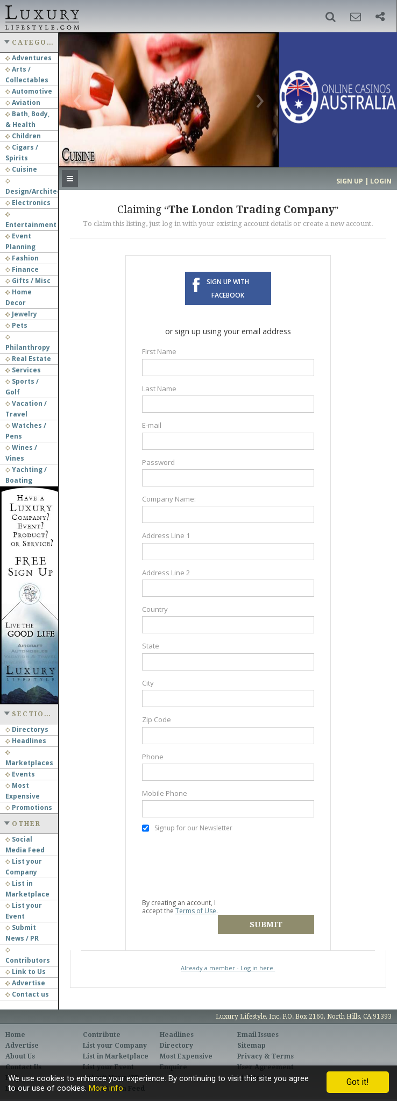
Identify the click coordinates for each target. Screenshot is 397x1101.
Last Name (159, 388)
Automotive (28, 91)
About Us (20, 1047)
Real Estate (28, 358)
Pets (16, 325)
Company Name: (169, 499)
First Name (159, 351)
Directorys (26, 729)
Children (23, 135)
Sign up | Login (364, 181)
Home (15, 1025)
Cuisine (21, 169)
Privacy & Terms (265, 1047)
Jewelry (21, 314)
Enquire (173, 1058)
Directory (176, 1036)
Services (23, 370)
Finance (22, 269)
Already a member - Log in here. (228, 950)
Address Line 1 (166, 535)
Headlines (25, 740)
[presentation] (224, 865)
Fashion (22, 258)
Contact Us (23, 1058)
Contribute (101, 1025)
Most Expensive (186, 1047)
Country (155, 609)
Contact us (27, 994)
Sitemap (251, 1036)
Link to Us (25, 971)
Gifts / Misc (28, 280)
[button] (330, 17)
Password (158, 462)
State (150, 646)
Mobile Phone (164, 793)
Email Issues (258, 1025)
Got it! (357, 1082)
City (148, 683)
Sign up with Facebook (228, 288)
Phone (153, 756)
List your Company (115, 1036)
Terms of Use (195, 910)
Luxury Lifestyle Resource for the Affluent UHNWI (41, 16)
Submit (273, 906)
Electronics (28, 202)
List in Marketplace (115, 1047)
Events (20, 774)
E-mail (151, 425)
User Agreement (265, 1058)
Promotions (28, 807)
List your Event (108, 1058)
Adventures (28, 57)
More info (106, 1088)
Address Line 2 (166, 572)
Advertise (25, 982)
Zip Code (156, 719)
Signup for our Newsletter (187, 828)
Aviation (22, 102)
